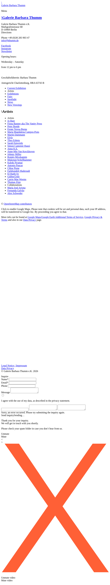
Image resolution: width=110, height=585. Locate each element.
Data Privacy (29, 220)
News (10, 102)
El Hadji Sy (13, 173)
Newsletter (6, 51)
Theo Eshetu (13, 140)
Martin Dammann (16, 134)
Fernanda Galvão (15, 190)
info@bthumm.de (10, 40)
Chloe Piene (13, 168)
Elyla (10, 137)
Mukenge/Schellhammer (19, 160)
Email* (4, 382)
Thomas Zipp (14, 182)
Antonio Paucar (15, 165)
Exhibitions (13, 93)
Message (5, 393)
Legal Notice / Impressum (14, 365)
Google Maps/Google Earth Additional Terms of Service (55, 217)
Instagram (6, 48)
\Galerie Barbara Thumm (13, 4)
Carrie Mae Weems (16, 179)
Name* (4, 379)
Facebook (6, 45)
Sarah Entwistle (15, 143)
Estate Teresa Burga (17, 129)
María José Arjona (16, 187)
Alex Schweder (14, 193)
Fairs (9, 96)
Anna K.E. (12, 148)
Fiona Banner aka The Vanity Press (24, 123)
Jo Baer (11, 121)
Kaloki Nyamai (14, 162)
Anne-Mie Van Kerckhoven (21, 151)
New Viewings (14, 105)
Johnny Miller (14, 154)
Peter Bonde (13, 126)
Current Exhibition (16, 88)
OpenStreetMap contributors (18, 203)
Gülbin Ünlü (13, 176)
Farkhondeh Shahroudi (18, 171)
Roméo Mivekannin (17, 157)
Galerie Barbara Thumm (21, 17)
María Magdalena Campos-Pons (23, 132)
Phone (4, 386)
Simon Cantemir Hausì (18, 146)
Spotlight (11, 99)
